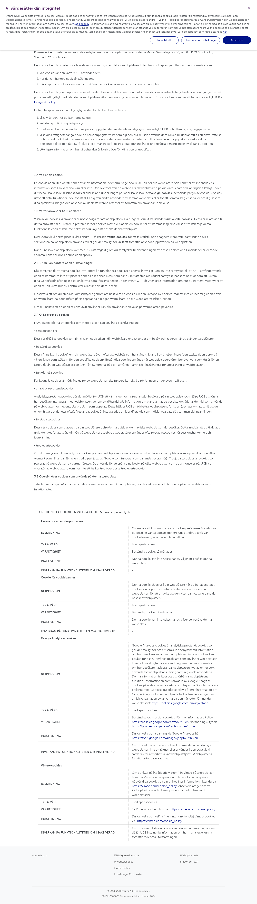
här (225, 31)
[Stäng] (249, 8)
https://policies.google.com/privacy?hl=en (180, 703)
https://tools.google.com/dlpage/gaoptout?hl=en (165, 738)
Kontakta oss (39, 855)
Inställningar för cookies (128, 874)
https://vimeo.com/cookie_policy (154, 786)
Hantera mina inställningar (201, 40)
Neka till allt (164, 40)
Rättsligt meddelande (126, 855)
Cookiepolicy (122, 868)
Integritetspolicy (45, 102)
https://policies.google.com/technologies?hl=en (164, 726)
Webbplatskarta (189, 855)
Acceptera (237, 40)
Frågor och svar (189, 861)
